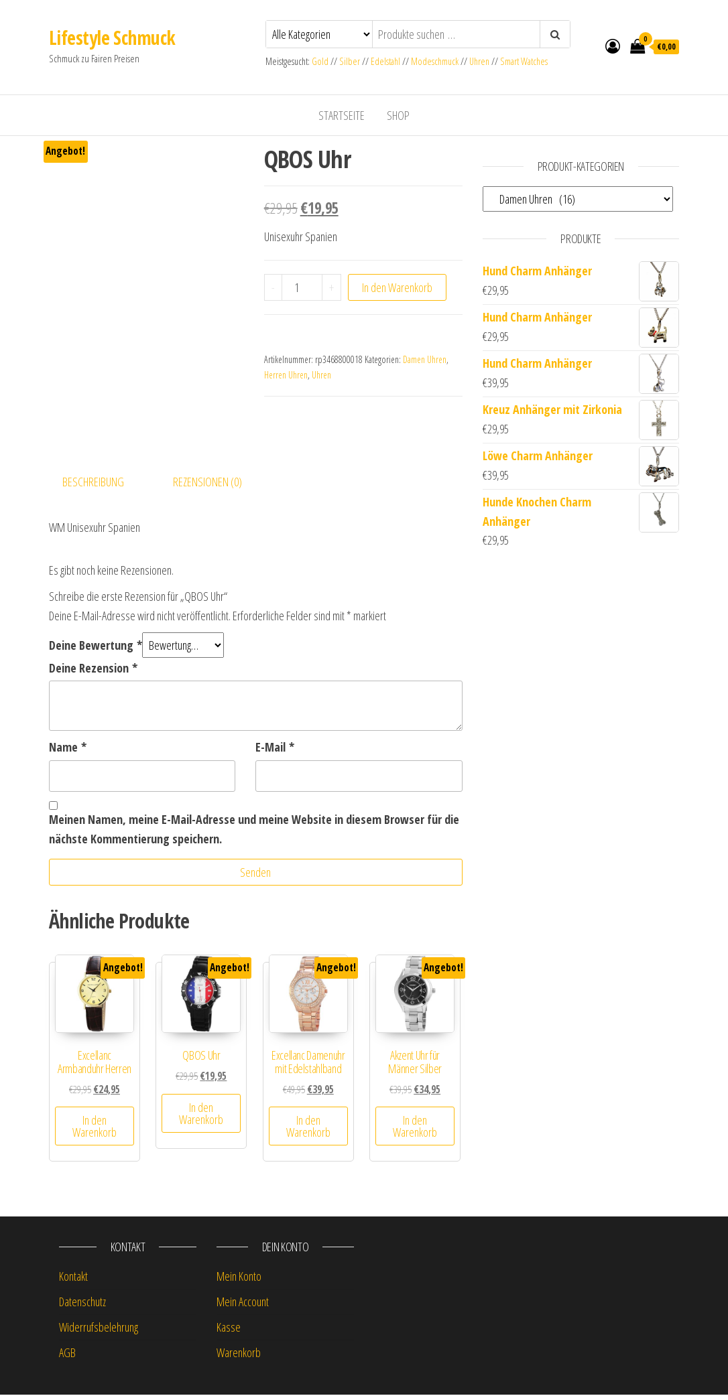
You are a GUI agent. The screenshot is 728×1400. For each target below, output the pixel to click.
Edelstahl (385, 61)
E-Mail (274, 752)
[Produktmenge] (302, 287)
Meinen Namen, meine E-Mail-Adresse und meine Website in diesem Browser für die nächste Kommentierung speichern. (254, 834)
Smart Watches (524, 61)
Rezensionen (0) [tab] (207, 486)
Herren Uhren (286, 374)
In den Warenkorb (397, 287)
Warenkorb (239, 1357)
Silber (349, 61)
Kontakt (73, 1281)
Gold (321, 61)
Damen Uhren (424, 359)
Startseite (341, 115)
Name (67, 752)
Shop (398, 115)
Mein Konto (239, 1281)
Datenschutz (82, 1307)
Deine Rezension (93, 672)
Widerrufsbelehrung (98, 1332)
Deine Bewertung (95, 650)
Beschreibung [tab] (93, 486)
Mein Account (243, 1307)
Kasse (229, 1332)
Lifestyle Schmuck (112, 37)
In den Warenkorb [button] (94, 1131)
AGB (67, 1357)
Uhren (479, 61)
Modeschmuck (435, 61)
